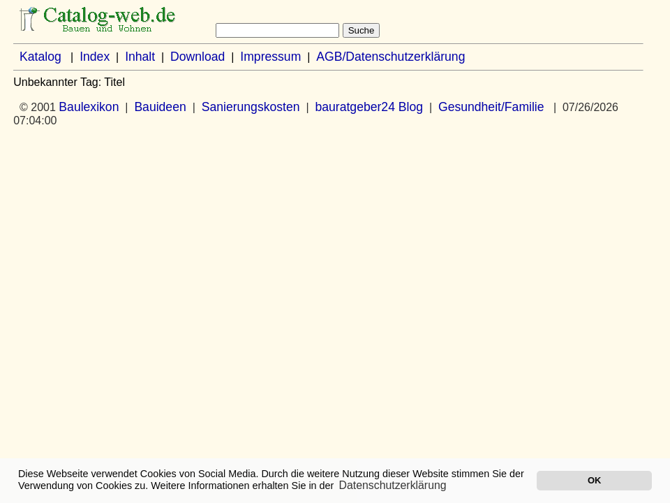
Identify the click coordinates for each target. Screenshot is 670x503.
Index (95, 57)
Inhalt (140, 57)
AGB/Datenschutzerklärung (390, 57)
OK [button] (594, 480)
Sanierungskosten (251, 107)
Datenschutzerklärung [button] (393, 485)
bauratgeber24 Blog (369, 107)
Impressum (270, 57)
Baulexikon (89, 107)
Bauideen (160, 107)
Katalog (40, 57)
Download (197, 57)
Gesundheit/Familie (491, 107)
